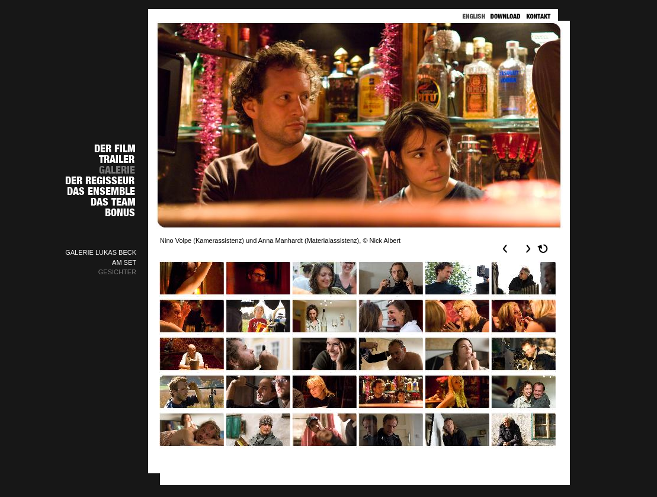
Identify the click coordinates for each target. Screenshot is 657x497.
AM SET (124, 262)
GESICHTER (117, 271)
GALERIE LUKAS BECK (100, 252)
